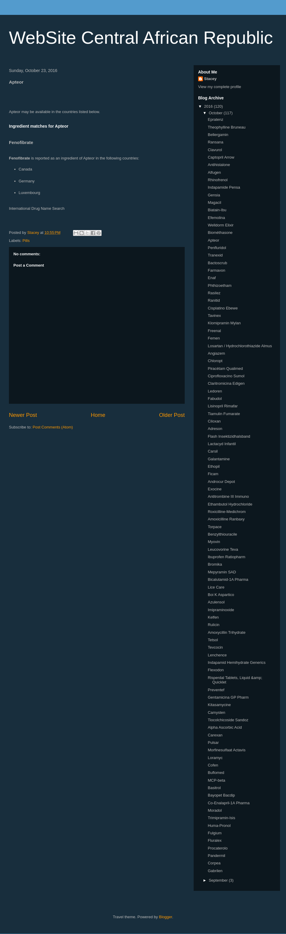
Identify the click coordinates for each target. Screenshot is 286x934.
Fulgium (214, 833)
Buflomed (216, 772)
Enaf (212, 278)
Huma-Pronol (219, 825)
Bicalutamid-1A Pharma (228, 579)
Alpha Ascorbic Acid (225, 727)
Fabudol (215, 398)
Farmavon (216, 270)
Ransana (215, 142)
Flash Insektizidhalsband (229, 436)
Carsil (212, 451)
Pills (26, 240)
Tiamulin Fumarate (224, 414)
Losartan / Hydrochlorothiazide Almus (240, 346)
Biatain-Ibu (217, 210)
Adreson (215, 428)
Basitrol (214, 788)
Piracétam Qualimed (225, 368)
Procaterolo (217, 848)
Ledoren (215, 391)
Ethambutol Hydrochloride (230, 504)
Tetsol (213, 640)
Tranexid (215, 255)
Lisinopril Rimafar (222, 406)
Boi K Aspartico (221, 594)
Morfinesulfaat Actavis (226, 750)
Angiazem (216, 353)
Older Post (172, 415)
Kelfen (213, 617)
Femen (214, 338)
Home (98, 415)
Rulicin (213, 624)
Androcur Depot (221, 481)
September (219, 880)
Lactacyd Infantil (222, 444)
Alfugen (214, 172)
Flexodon (215, 670)
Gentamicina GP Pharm (228, 697)
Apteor (213, 240)
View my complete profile (219, 87)
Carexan (215, 735)
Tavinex (214, 315)
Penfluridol (217, 247)
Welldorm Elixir (220, 225)
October (216, 113)
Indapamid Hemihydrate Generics (236, 662)
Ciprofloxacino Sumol (226, 376)
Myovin (214, 541)
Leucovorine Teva (223, 549)
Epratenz (215, 119)
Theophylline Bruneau (226, 127)
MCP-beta (216, 780)
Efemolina (216, 217)
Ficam (213, 474)
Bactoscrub (217, 263)
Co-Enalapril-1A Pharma (228, 803)
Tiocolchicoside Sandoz (228, 720)
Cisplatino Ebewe (222, 308)
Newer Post (23, 415)
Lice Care (216, 587)
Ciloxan (214, 421)
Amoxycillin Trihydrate (226, 632)
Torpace (214, 527)
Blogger (165, 917)
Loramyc (215, 757)
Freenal (214, 330)
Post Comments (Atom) (53, 427)
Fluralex (214, 840)
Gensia (214, 195)
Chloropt (215, 361)
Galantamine (219, 459)
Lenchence (217, 655)
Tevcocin (215, 647)
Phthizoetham (219, 285)
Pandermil (216, 855)
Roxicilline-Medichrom (226, 511)
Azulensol (216, 602)
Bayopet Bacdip (221, 795)
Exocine (214, 489)
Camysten (216, 712)
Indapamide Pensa (224, 187)
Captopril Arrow (221, 157)
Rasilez (214, 293)
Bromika (215, 564)
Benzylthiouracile (222, 534)
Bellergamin (218, 134)
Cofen (213, 765)
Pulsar (213, 742)
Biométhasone (220, 232)
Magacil (214, 202)
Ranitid (214, 300)
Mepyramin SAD (222, 572)
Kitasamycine (219, 705)
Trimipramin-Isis (221, 818)
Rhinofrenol (218, 180)
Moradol (215, 810)
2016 (209, 106)
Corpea (214, 863)
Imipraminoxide (221, 610)
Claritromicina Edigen (226, 383)
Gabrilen (215, 871)
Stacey (210, 78)
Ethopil (214, 466)
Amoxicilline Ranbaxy (226, 519)
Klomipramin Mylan (224, 323)
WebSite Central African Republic (141, 38)
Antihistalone (219, 164)
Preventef (216, 690)
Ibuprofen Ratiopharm (226, 557)
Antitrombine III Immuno (228, 496)
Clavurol (215, 150)
